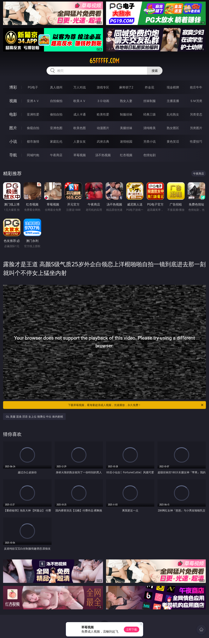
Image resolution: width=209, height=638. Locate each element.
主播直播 (173, 101)
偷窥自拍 (33, 128)
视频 (13, 100)
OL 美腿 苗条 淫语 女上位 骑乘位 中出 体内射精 (34, 416)
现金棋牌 (173, 87)
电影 (13, 114)
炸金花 (149, 87)
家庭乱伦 (56, 141)
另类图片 (196, 128)
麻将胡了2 (126, 87)
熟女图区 (173, 128)
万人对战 (79, 87)
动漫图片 (103, 128)
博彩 (13, 87)
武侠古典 (103, 141)
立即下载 (131, 629)
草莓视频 (79, 155)
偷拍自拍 (56, 114)
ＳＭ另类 (196, 101)
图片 (13, 127)
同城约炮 (33, 155)
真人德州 (56, 87)
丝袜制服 (149, 101)
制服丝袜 (126, 114)
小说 (13, 141)
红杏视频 (126, 155)
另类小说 (149, 141)
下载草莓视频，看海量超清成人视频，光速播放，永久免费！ (136, 405)
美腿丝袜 (126, 128)
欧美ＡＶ (79, 101)
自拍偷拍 (56, 101)
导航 (13, 155)
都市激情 (33, 141)
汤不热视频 (103, 155)
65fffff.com (104, 61)
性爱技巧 (196, 141)
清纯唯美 (149, 128)
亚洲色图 (56, 128)
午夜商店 (56, 155)
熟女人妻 (126, 101)
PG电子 (33, 87)
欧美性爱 (103, 114)
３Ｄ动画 (103, 101)
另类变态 (196, 114)
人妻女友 (79, 141)
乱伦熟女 (173, 114)
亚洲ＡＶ (33, 101)
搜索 (155, 71)
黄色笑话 (173, 141)
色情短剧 (149, 155)
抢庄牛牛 (196, 87)
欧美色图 (79, 128)
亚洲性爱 (33, 114)
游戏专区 (103, 87)
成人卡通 (79, 114)
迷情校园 (126, 141)
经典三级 (149, 114)
